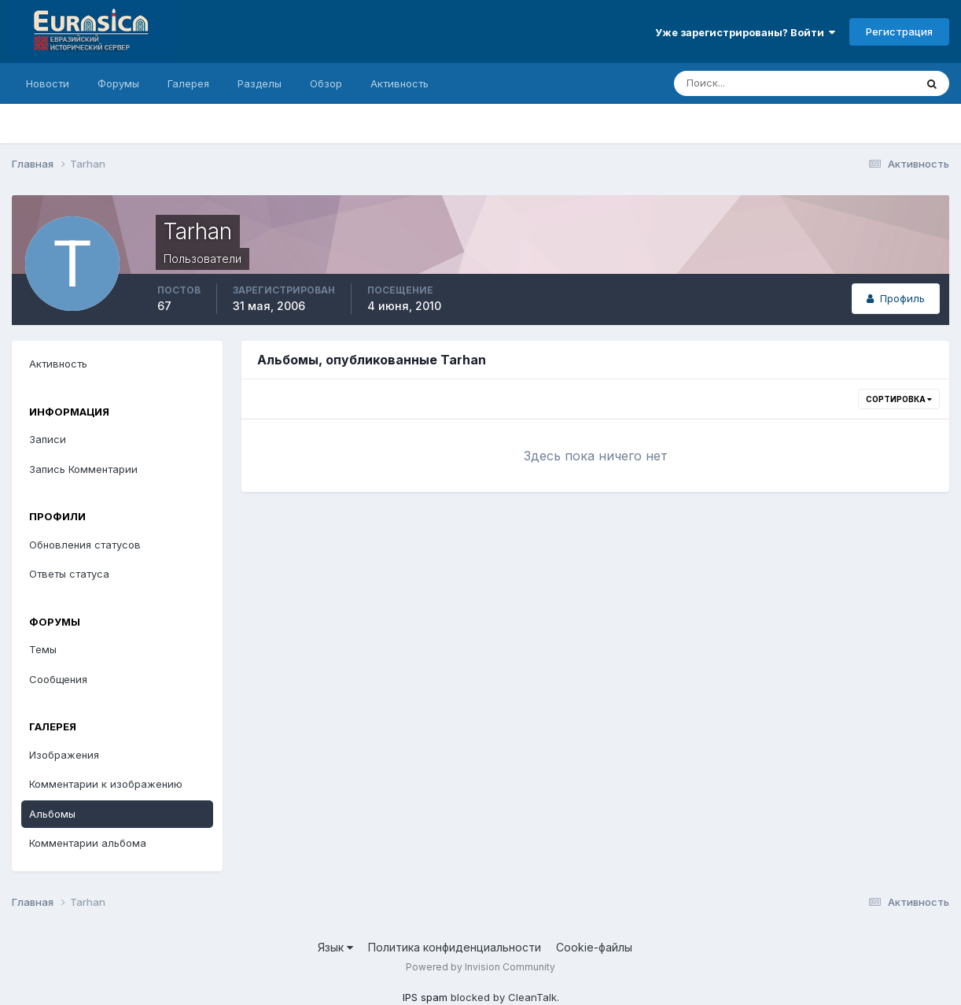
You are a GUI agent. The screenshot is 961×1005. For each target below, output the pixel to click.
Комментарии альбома (87, 843)
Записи (47, 439)
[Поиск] (727, 83)
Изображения (64, 754)
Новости (47, 83)
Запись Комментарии (83, 469)
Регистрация (899, 31)
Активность (399, 83)
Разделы (259, 83)
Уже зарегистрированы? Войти (745, 32)
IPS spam (425, 997)
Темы (43, 649)
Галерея (188, 83)
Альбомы (52, 813)
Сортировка (899, 399)
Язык (335, 947)
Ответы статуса (69, 573)
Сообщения (58, 679)
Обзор (326, 83)
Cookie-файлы (594, 947)
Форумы (118, 83)
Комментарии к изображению (105, 784)
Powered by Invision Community (480, 967)
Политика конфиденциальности (454, 947)
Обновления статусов (85, 544)
